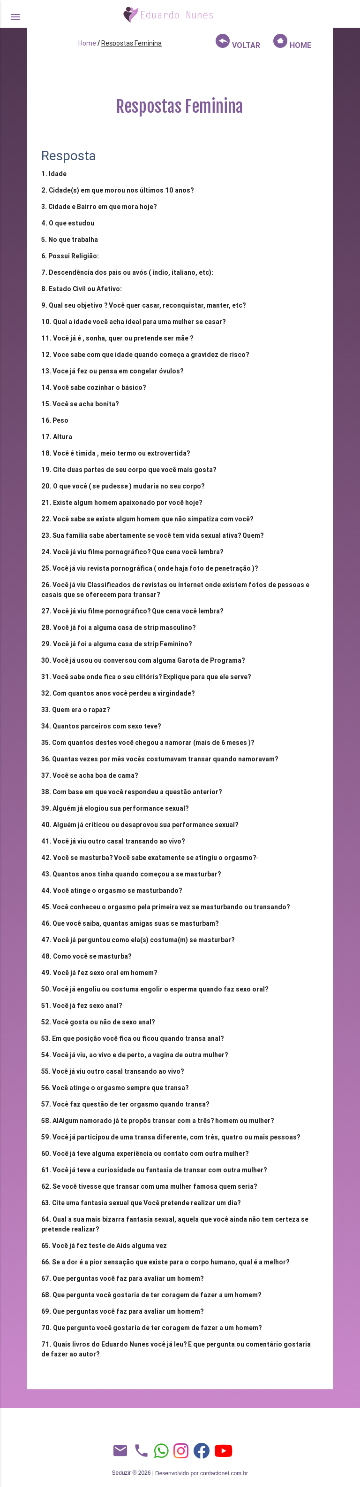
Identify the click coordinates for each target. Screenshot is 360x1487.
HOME (292, 42)
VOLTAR (238, 42)
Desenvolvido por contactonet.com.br (201, 1473)
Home (87, 43)
